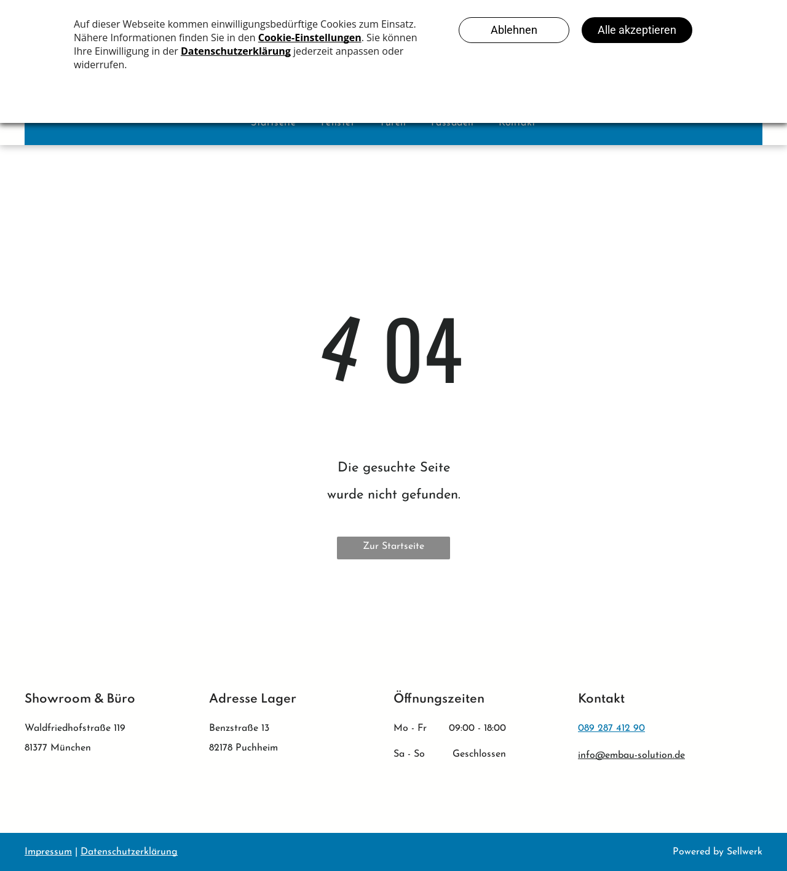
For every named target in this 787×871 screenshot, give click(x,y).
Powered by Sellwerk (717, 852)
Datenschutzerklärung (129, 852)
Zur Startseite (393, 546)
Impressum (48, 852)
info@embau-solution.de (631, 755)
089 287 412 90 (611, 728)
